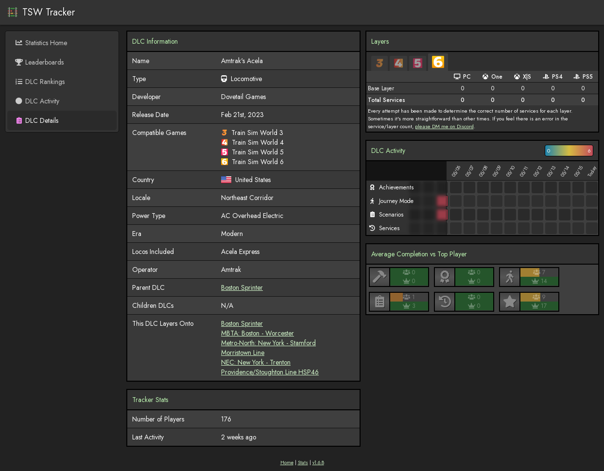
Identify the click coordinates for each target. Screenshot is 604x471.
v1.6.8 (318, 462)
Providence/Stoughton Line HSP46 (270, 372)
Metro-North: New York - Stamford (268, 343)
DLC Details (36, 120)
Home (286, 462)
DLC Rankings (40, 81)
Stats (303, 462)
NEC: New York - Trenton (256, 362)
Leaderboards (39, 62)
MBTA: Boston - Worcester (257, 333)
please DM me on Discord (444, 126)
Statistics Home (41, 43)
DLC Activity (37, 101)
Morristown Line (242, 352)
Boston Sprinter (242, 287)
